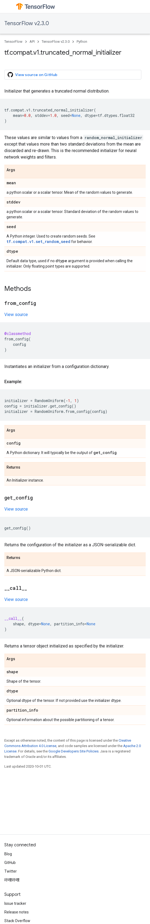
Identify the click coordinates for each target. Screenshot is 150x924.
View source (16, 314)
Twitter (10, 871)
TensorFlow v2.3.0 (26, 23)
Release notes (16, 912)
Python (82, 42)
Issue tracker (15, 903)
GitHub (10, 862)
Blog (8, 854)
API (32, 42)
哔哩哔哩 (11, 880)
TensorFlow (13, 42)
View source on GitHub (32, 74)
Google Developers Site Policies (73, 751)
